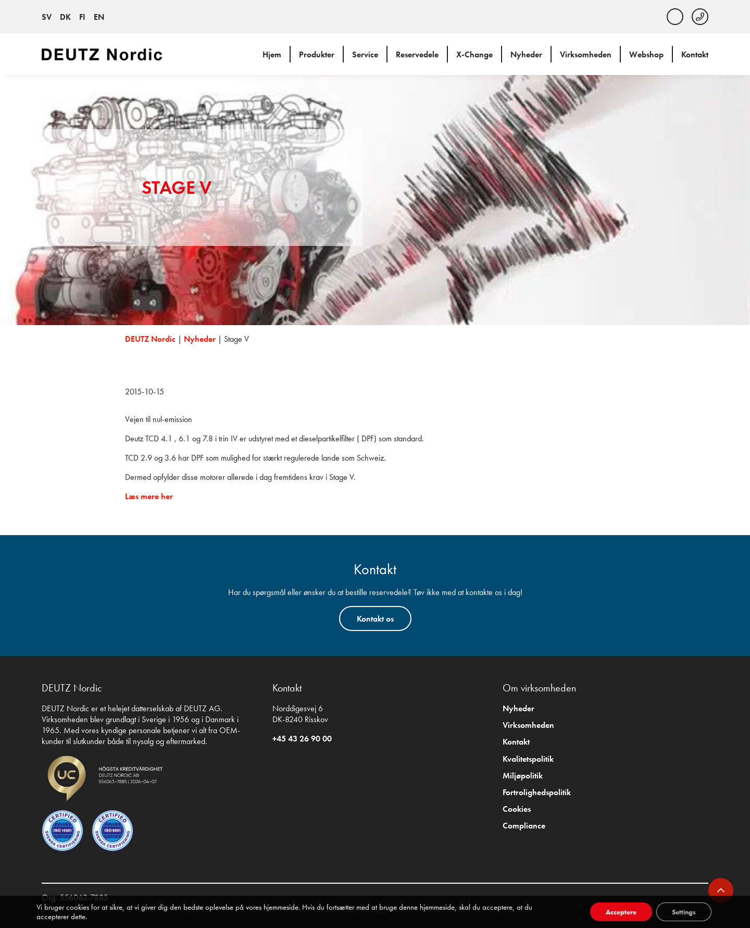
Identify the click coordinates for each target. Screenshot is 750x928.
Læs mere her (149, 496)
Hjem (271, 54)
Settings (684, 912)
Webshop (646, 54)
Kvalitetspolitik (528, 758)
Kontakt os (375, 618)
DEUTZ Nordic (150, 338)
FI (82, 16)
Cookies (517, 808)
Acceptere (621, 912)
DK (65, 16)
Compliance (524, 825)
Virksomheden (585, 54)
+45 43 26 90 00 (302, 738)
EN (99, 16)
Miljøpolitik (523, 775)
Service (365, 54)
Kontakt (694, 54)
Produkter (316, 54)
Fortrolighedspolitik (537, 792)
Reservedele (417, 54)
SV (47, 16)
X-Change (474, 54)
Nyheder (526, 54)
